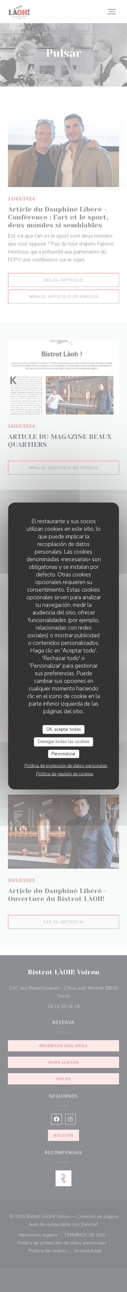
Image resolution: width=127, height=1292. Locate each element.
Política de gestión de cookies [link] (65, 774)
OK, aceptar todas (63, 729)
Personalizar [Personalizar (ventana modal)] (63, 754)
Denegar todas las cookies (64, 742)
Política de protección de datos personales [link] (65, 766)
